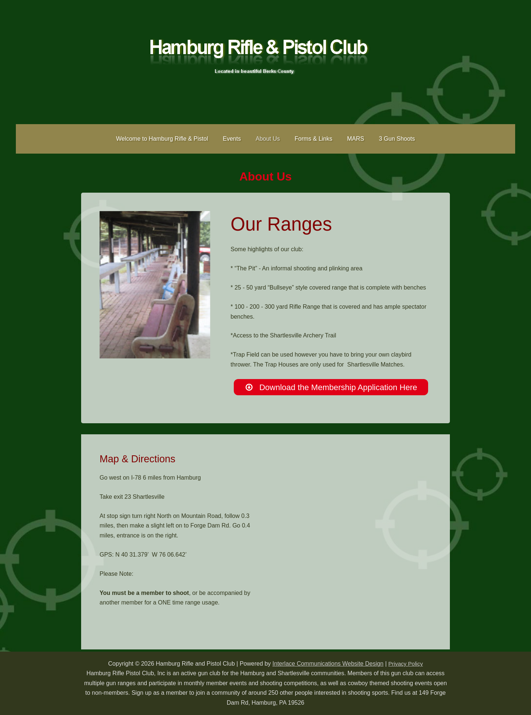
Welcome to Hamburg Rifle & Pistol (170, 139)
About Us (269, 139)
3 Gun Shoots (389, 139)
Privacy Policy (405, 663)
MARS (351, 139)
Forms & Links (312, 139)
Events (236, 139)
